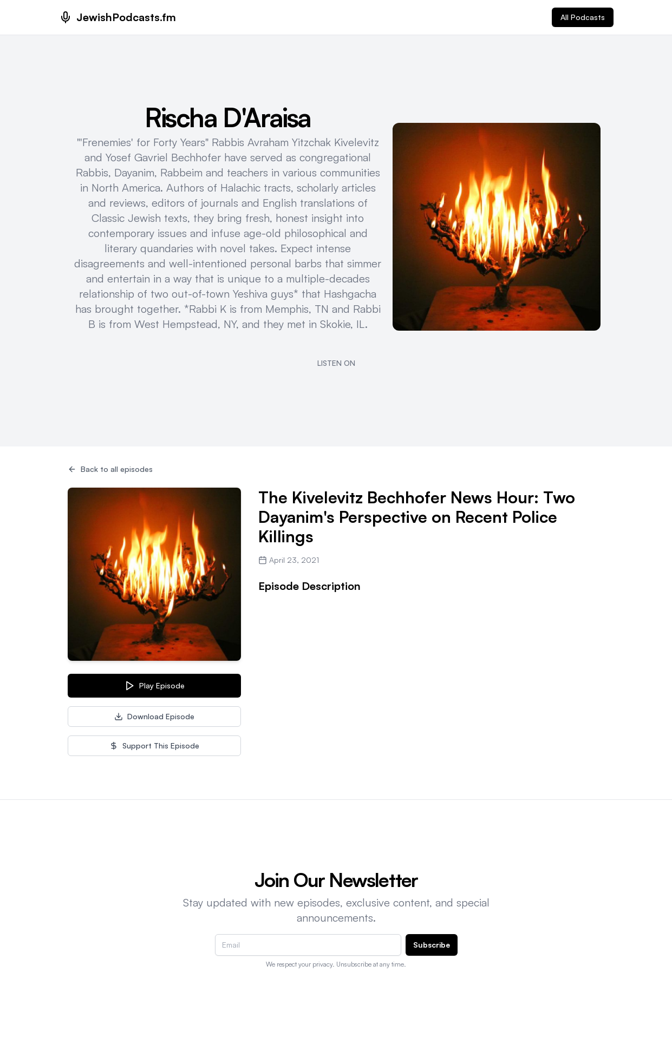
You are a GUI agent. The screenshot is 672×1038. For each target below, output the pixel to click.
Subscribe (431, 944)
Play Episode (154, 685)
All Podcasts (582, 17)
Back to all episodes (110, 469)
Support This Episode (154, 745)
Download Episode (154, 716)
